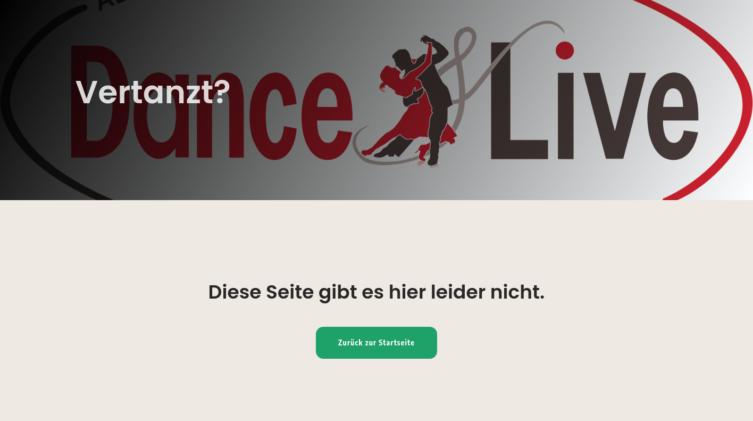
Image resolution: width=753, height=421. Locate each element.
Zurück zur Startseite (376, 342)
